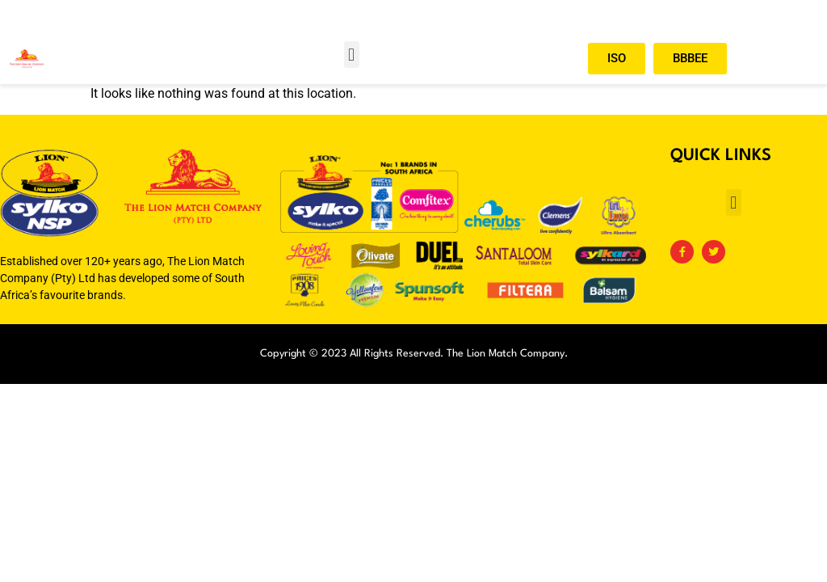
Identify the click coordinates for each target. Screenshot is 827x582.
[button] (351, 54)
